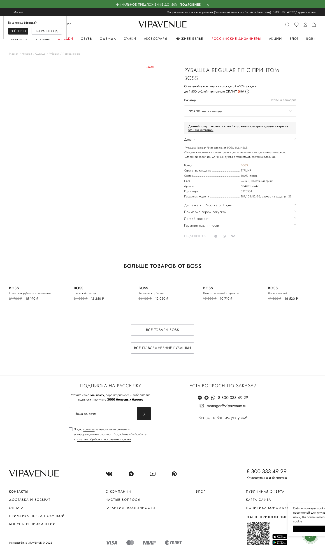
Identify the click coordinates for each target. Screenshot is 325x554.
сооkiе (236, 521)
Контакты (18, 491)
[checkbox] (107, 434)
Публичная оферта (265, 491)
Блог (294, 38)
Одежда (108, 38)
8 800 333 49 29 (284, 12)
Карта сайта (258, 499)
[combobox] (240, 111)
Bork (311, 38)
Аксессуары (155, 38)
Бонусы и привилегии (32, 524)
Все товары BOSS (162, 329)
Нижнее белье (189, 38)
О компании (119, 491)
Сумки (130, 38)
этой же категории (201, 129)
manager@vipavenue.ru (226, 405)
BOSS (244, 165)
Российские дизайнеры (236, 38)
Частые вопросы (123, 499)
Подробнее (190, 4)
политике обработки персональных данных (104, 439)
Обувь (86, 38)
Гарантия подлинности (131, 507)
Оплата (16, 507)
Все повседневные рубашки (162, 347)
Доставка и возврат (30, 499)
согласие (89, 429)
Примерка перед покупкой (37, 516)
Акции (275, 38)
